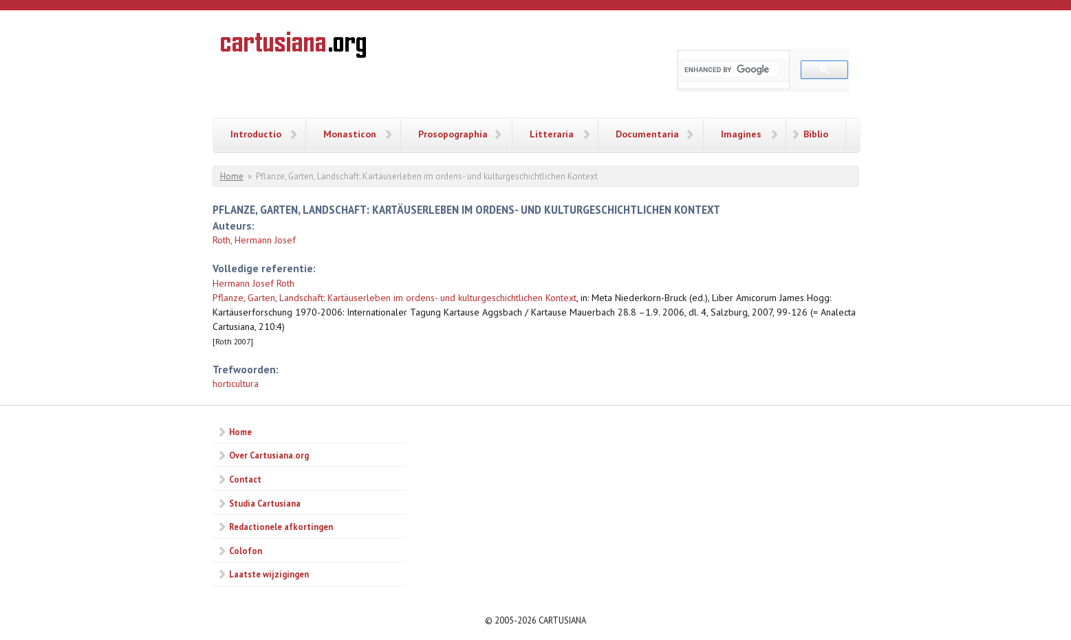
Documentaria (647, 134)
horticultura (236, 383)
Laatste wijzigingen (269, 574)
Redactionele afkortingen (281, 526)
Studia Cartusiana (265, 503)
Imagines (741, 134)
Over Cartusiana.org (269, 455)
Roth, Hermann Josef (254, 240)
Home (232, 176)
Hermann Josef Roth (253, 283)
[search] (730, 69)
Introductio (255, 134)
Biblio (815, 134)
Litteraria (552, 134)
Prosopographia (453, 134)
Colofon (245, 550)
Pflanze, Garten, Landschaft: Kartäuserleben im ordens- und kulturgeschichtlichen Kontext (394, 297)
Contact (245, 479)
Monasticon (349, 134)
